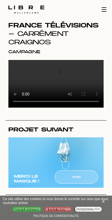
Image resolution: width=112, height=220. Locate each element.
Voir (76, 177)
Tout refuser (58, 209)
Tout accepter (27, 209)
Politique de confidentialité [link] (56, 215)
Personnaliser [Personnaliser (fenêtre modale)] (88, 209)
